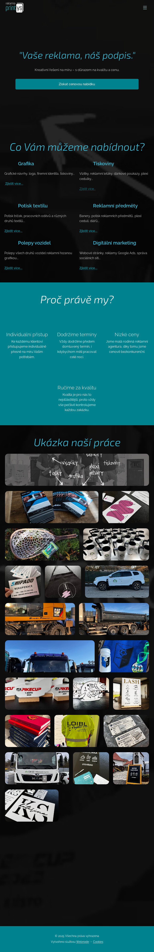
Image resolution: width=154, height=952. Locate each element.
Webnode (82, 941)
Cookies (98, 941)
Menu (145, 7)
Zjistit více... (13, 184)
